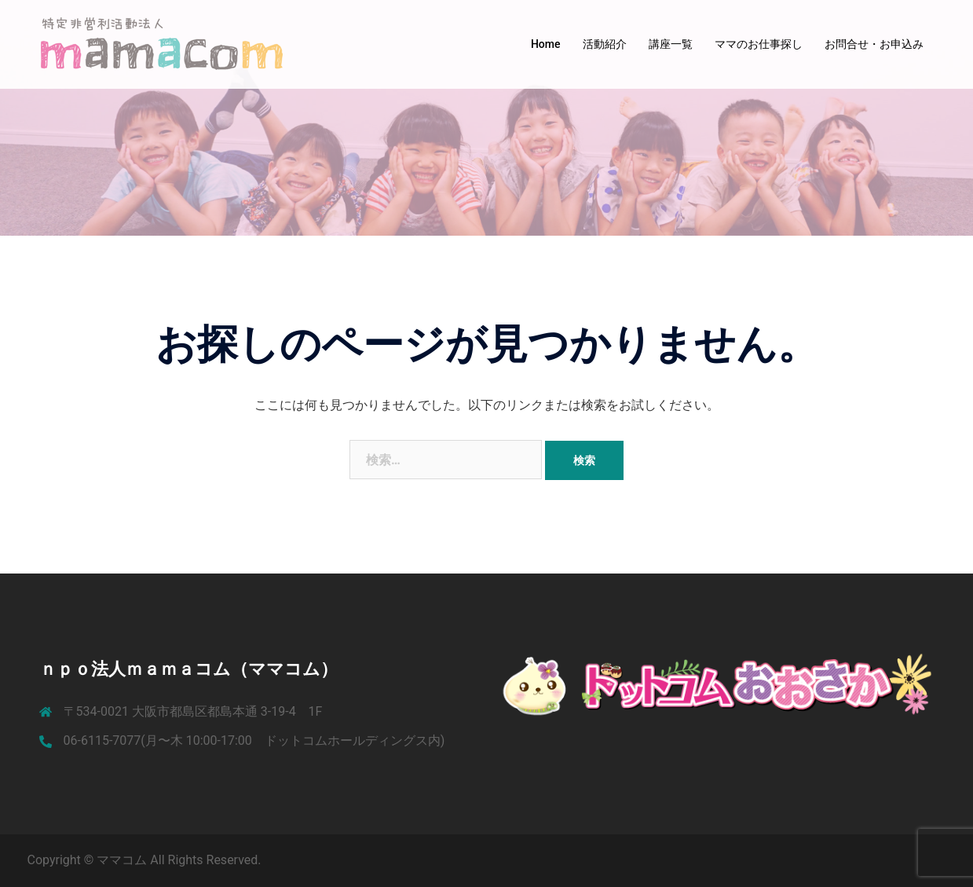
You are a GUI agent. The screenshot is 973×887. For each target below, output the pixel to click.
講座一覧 (671, 44)
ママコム (123, 859)
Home (546, 44)
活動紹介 (605, 44)
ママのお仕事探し (759, 44)
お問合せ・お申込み (874, 44)
